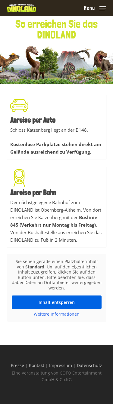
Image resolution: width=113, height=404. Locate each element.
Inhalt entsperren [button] (57, 302)
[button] (95, 7)
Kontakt (36, 365)
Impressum (60, 365)
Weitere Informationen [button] (57, 314)
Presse (17, 365)
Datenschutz (89, 365)
